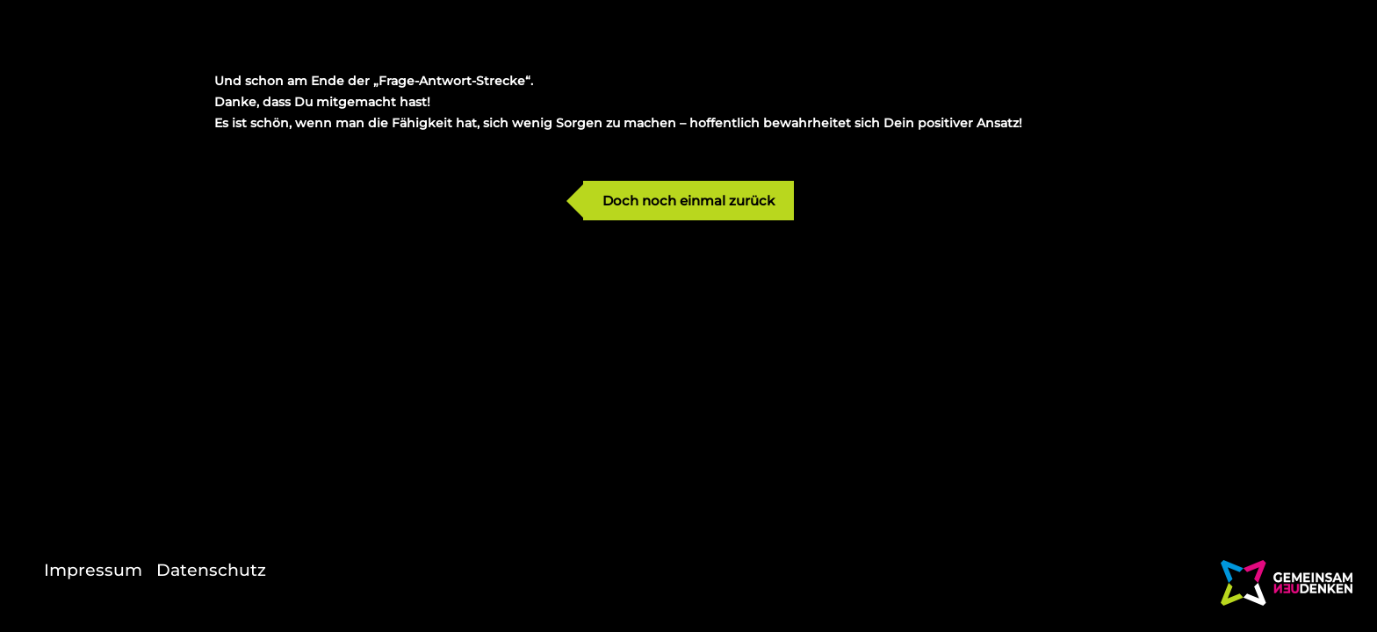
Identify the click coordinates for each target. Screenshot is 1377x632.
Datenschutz (211, 570)
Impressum (93, 570)
